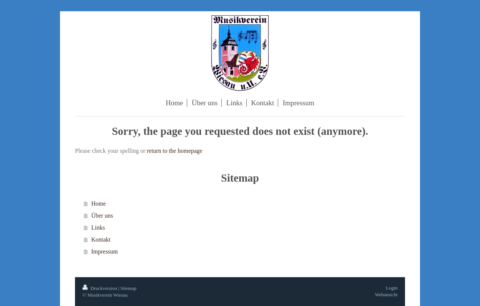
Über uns (102, 215)
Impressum (104, 251)
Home (98, 203)
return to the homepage (174, 151)
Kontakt (101, 239)
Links (98, 227)
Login (392, 288)
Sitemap (128, 288)
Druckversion (100, 288)
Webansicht (386, 294)
